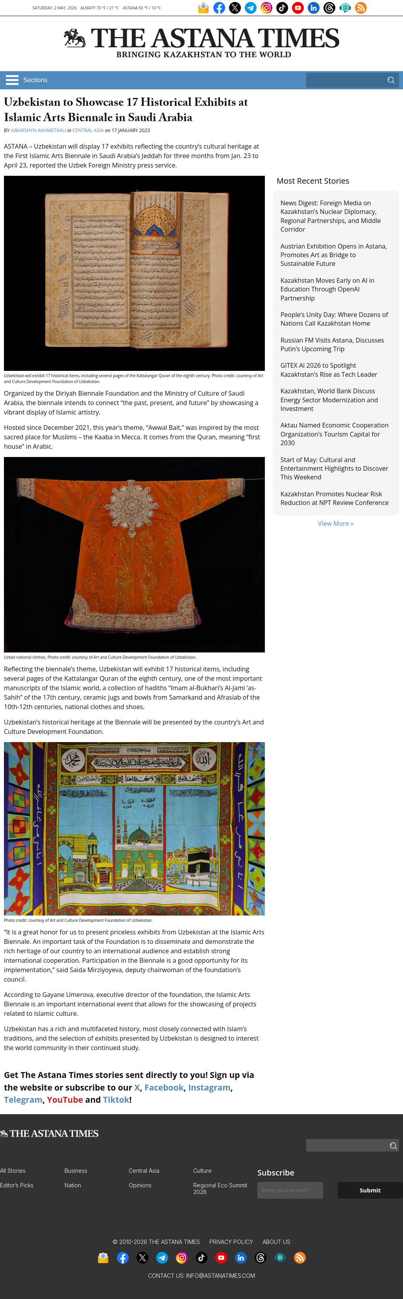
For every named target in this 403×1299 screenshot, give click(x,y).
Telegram (23, 1099)
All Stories (13, 1170)
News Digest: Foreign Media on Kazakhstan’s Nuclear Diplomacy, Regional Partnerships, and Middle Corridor (331, 216)
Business (76, 1170)
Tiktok (116, 1099)
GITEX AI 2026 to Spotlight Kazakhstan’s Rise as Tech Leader (329, 369)
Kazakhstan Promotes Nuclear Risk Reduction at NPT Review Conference (335, 498)
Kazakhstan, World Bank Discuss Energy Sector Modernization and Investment (329, 400)
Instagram (209, 1087)
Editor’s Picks (16, 1185)
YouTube (65, 1099)
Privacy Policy (231, 1241)
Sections (35, 80)
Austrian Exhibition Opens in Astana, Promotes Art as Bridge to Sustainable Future (334, 255)
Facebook (164, 1087)
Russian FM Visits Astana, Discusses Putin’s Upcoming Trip (332, 344)
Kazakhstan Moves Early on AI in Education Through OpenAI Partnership (328, 289)
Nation (73, 1185)
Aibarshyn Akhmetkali (38, 130)
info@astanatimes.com (220, 1275)
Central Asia (88, 130)
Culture (202, 1170)
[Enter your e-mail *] (290, 1190)
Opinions (140, 1185)
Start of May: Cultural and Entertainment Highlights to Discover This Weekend (334, 468)
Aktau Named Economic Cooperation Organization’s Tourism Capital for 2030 (335, 434)
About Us (276, 1241)
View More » (336, 523)
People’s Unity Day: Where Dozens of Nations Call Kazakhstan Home (334, 319)
